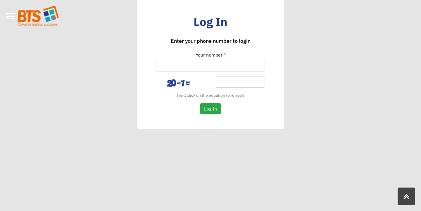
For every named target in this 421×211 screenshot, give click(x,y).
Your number (209, 55)
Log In (210, 109)
